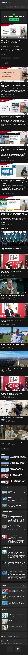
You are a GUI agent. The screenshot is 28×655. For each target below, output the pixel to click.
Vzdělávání (16, 58)
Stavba (16, 6)
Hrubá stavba (11, 492)
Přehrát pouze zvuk (7, 46)
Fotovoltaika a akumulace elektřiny (15, 505)
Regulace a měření (12, 500)
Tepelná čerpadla (20, 499)
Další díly (4, 63)
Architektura (9, 6)
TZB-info (4, 585)
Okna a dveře (17, 492)
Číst (3, 54)
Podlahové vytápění (12, 499)
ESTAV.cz (4, 610)
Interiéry (23, 6)
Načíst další (5, 449)
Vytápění (10, 497)
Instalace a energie (6, 58)
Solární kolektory (11, 506)
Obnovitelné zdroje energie (14, 504)
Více (24, 585)
